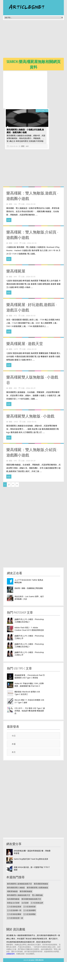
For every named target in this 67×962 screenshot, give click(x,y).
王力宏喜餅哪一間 (14, 910)
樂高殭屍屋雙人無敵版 (16, 887)
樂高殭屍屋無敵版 (41, 883)
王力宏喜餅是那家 (14, 906)
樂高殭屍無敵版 (26, 891)
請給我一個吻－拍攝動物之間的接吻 (29, 588)
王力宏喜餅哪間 (29, 910)
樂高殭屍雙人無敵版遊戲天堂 (18, 895)
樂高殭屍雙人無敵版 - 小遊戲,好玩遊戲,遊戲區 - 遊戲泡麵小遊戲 (25, 131)
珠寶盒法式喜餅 (13, 903)
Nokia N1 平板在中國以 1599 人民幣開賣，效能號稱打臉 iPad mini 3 (29, 684)
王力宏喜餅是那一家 (15, 918)
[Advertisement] (35, 39)
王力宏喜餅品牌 (37, 903)
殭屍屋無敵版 (12, 891)
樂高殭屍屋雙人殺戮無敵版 (37, 887)
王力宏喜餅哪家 (29, 914)
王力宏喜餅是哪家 (14, 914)
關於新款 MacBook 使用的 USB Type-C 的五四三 (27, 692)
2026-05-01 (31, 422)
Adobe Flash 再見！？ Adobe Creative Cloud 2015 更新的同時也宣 (29, 628)
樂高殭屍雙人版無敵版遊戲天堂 (19, 883)
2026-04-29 (30, 388)
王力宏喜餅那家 (29, 906)
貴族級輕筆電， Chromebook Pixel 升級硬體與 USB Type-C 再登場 (30, 676)
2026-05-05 (30, 277)
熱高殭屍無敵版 (13, 899)
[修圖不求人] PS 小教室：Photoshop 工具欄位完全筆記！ (29, 620)
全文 (8, 220)
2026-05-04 (30, 204)
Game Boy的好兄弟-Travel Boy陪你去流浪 (31, 859)
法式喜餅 (25, 903)
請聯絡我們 (10, 954)
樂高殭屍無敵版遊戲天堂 (31, 899)
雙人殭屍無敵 (37, 895)
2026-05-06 (13, 146)
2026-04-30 (31, 243)
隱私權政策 (39, 960)
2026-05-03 (30, 316)
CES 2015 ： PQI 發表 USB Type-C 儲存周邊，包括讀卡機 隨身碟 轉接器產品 (30, 710)
